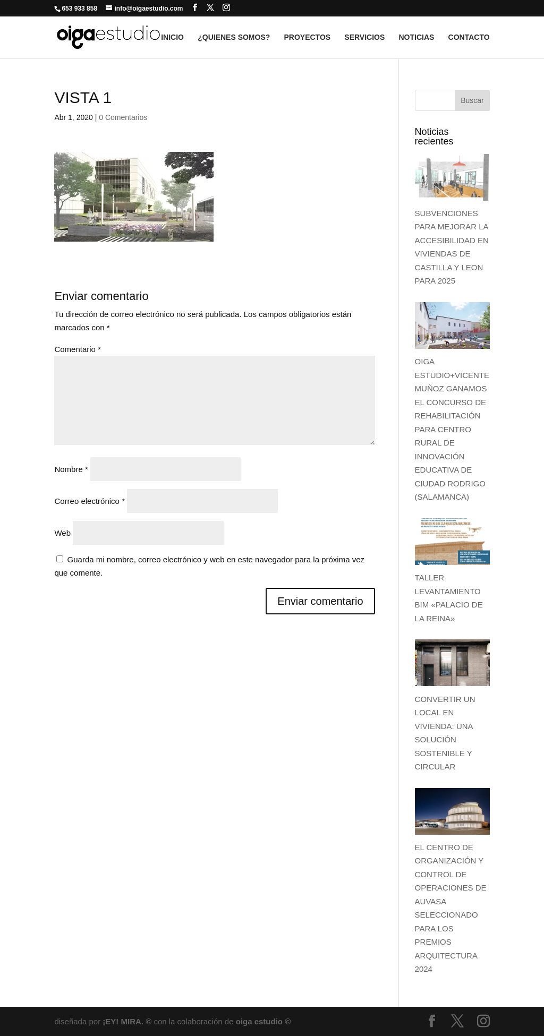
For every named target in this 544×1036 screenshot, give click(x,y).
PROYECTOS (307, 37)
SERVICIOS (364, 37)
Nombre (71, 469)
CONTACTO (469, 37)
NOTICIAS (416, 37)
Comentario (77, 349)
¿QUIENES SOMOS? (234, 37)
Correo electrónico (89, 501)
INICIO (172, 37)
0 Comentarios (123, 117)
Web (62, 532)
